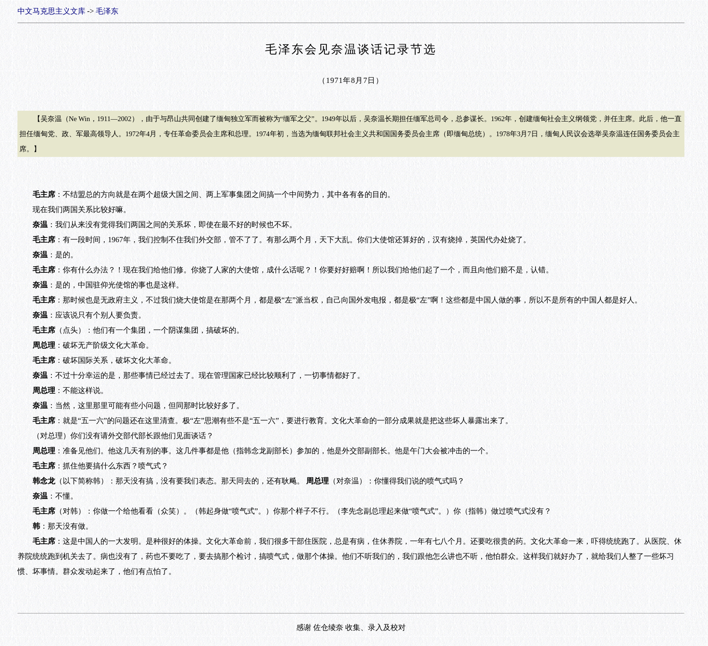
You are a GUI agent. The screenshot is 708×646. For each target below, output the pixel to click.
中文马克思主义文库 (51, 11)
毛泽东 (107, 11)
